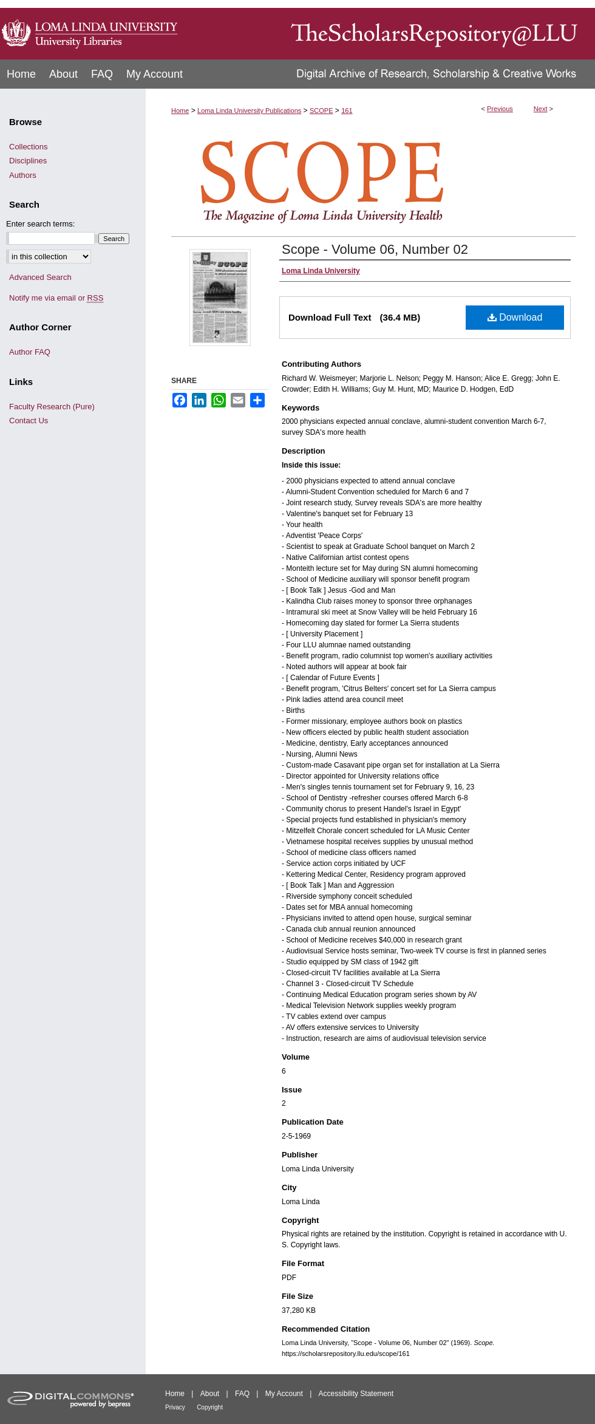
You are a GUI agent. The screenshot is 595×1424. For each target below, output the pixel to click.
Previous (500, 108)
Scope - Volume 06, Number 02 (375, 249)
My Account (284, 1393)
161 (346, 110)
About (209, 1393)
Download (515, 317)
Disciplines (28, 160)
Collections (28, 146)
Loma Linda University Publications (249, 110)
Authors (22, 175)
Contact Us (28, 420)
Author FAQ (29, 351)
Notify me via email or (56, 298)
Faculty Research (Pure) (52, 406)
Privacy (175, 1407)
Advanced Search (40, 277)
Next (541, 108)
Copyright (210, 1407)
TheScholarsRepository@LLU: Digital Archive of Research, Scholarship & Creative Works (388, 30)
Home (180, 110)
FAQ (242, 1393)
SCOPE (321, 110)
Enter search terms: (40, 223)
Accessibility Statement (356, 1393)
